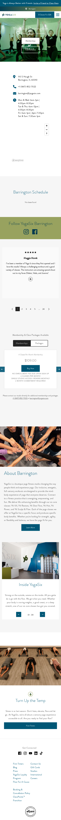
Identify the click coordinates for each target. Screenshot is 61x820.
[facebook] (34, 233)
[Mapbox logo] (18, 159)
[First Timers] (30, 725)
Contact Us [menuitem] (35, 763)
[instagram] (26, 233)
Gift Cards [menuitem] (35, 766)
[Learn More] (30, 526)
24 (43, 308)
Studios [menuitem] (33, 770)
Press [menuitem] (15, 770)
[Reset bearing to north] (47, 133)
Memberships (22, 342)
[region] (30, 142)
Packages (39, 342)
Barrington (32, 9)
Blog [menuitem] (15, 766)
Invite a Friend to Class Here (45, 3)
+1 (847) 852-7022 (20, 397)
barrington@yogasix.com (39, 397)
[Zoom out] (47, 129)
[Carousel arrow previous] (18, 613)
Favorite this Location (30, 32)
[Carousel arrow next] (42, 613)
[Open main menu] (57, 14)
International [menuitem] (36, 774)
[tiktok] (41, 752)
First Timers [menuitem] (18, 763)
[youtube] (30, 752)
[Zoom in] (47, 125)
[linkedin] (35, 752)
